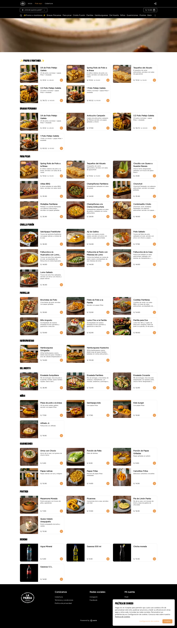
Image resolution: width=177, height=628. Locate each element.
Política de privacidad (63, 603)
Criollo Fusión (79, 15)
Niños (122, 15)
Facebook (93, 600)
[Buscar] (21, 15)
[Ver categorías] (155, 15)
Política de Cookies (122, 617)
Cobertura (49, 3)
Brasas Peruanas (54, 15)
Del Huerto (114, 15)
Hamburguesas (101, 15)
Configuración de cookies (149, 621)
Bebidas (151, 15)
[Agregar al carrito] (61, 80)
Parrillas (89, 15)
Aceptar (167, 621)
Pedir (127, 597)
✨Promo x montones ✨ (34, 15)
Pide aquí (38, 3)
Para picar (67, 15)
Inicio (30, 3)
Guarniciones (132, 15)
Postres (143, 15)
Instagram (94, 597)
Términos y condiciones (64, 600)
